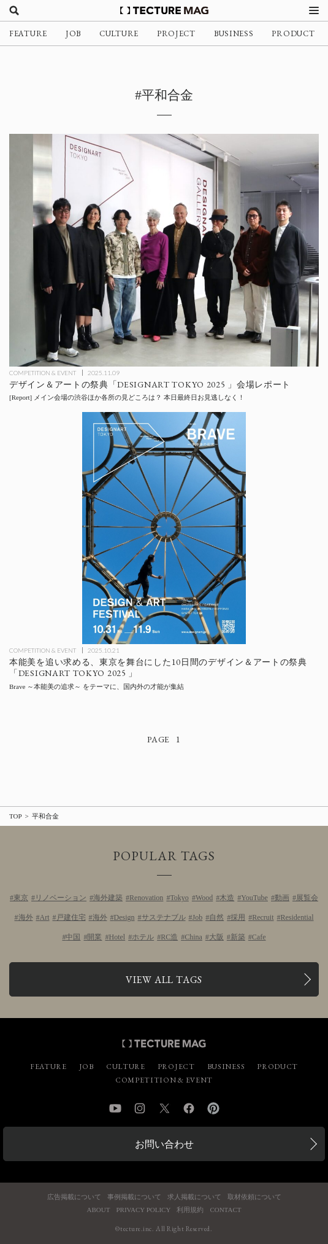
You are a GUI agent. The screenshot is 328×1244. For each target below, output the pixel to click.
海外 (25, 917)
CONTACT (225, 1210)
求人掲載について (194, 1197)
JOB (73, 33)
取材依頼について (254, 1197)
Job (198, 917)
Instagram (140, 1108)
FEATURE (28, 33)
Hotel (117, 937)
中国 (73, 937)
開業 (94, 937)
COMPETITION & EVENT (42, 373)
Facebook (189, 1108)
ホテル (143, 937)
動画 (282, 897)
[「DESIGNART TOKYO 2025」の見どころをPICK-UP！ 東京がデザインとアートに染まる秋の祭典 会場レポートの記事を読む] (164, 250)
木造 (226, 897)
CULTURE (119, 33)
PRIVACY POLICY (143, 1210)
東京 (20, 897)
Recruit (262, 917)
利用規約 (190, 1210)
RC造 (169, 937)
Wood (204, 897)
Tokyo (179, 897)
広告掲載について (74, 1197)
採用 (238, 917)
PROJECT (176, 33)
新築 (238, 937)
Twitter (164, 1108)
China (193, 937)
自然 (216, 917)
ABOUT (98, 1210)
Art (45, 917)
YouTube (254, 897)
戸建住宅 (71, 917)
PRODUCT (293, 33)
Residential (297, 917)
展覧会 (307, 897)
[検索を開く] (14, 10)
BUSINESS (234, 33)
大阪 (216, 937)
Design (124, 917)
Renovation (146, 897)
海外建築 (108, 897)
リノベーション (60, 897)
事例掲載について (134, 1197)
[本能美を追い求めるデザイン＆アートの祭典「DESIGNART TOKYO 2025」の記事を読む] (164, 528)
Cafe (259, 937)
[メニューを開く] (314, 10)
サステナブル (164, 917)
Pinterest (213, 1108)
